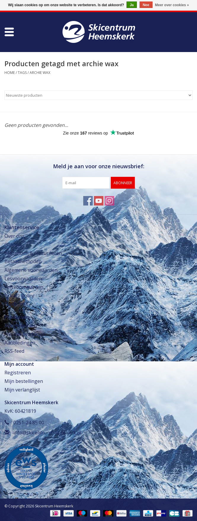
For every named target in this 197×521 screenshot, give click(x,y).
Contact (13, 244)
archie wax (40, 72)
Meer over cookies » (172, 5)
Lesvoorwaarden (23, 278)
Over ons (14, 236)
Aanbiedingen (19, 342)
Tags (22, 72)
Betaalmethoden (22, 261)
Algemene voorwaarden (30, 270)
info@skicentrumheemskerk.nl (47, 432)
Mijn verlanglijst (22, 389)
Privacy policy (19, 295)
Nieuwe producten (25, 334)
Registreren (17, 372)
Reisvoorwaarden (23, 287)
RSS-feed (14, 351)
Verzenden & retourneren (33, 253)
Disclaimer (16, 304)
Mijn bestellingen (23, 381)
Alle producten (20, 325)
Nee (146, 5)
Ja (132, 5)
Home (9, 72)
